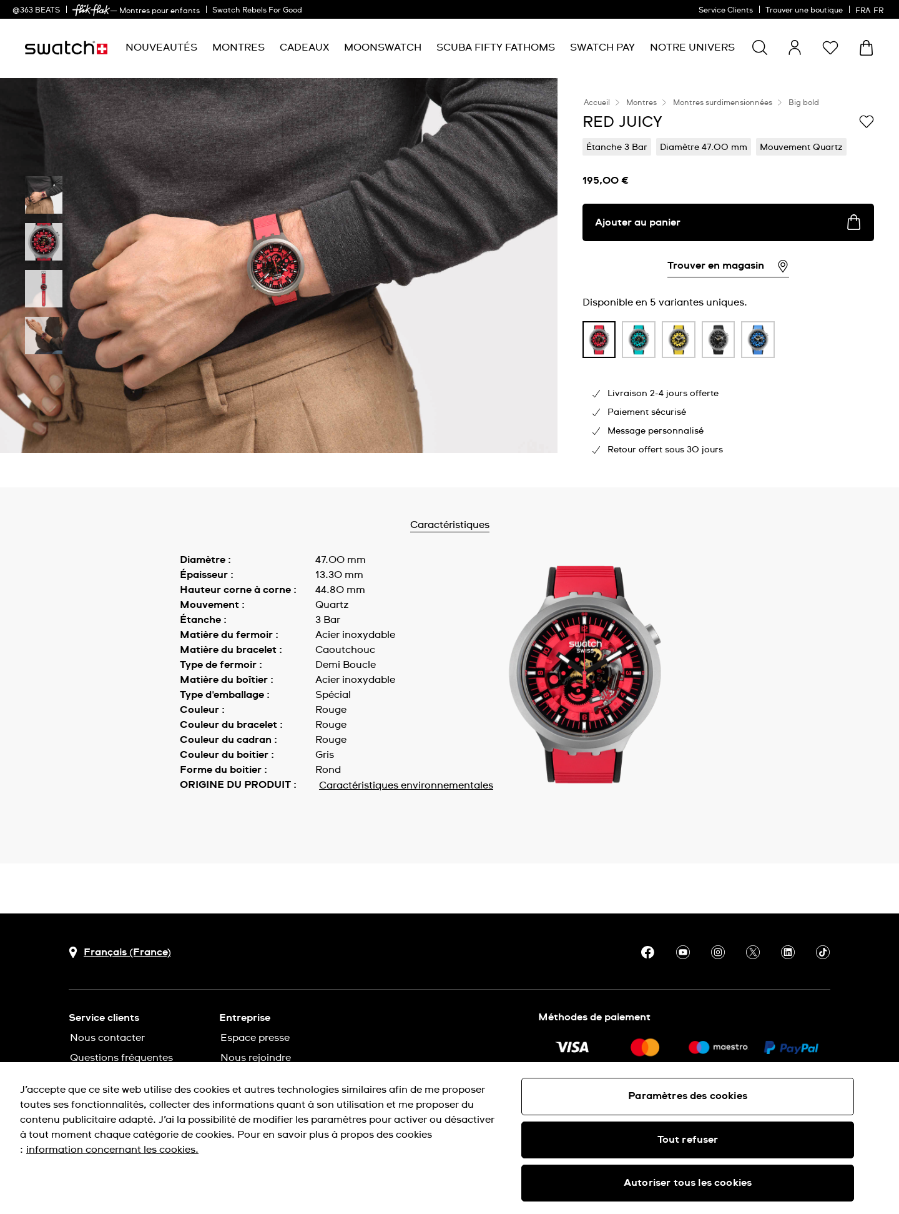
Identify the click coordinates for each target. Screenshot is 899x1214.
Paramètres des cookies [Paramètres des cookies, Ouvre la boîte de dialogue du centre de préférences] (687, 1096)
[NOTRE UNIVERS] (692, 47)
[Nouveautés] (161, 47)
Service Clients (726, 10)
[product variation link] (599, 339)
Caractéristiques (482, 525)
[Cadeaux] (304, 47)
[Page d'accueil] (66, 48)
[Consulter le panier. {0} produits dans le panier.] (866, 48)
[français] (871, 9)
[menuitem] (161, 48)
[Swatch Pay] (602, 47)
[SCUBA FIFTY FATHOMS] (495, 47)
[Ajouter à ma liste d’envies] (866, 121)
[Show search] (759, 47)
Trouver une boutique (804, 10)
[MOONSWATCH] (382, 47)
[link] (91, 10)
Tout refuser (688, 1140)
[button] (830, 47)
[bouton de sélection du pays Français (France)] (120, 952)
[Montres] (238, 47)
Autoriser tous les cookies (688, 1183)
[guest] (794, 47)
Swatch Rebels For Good (257, 10)
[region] (449, 1138)
